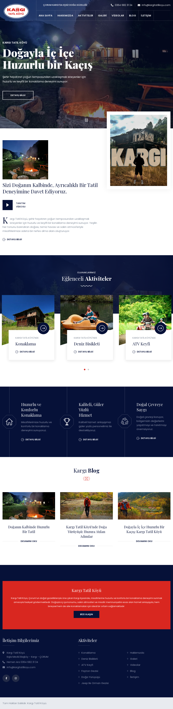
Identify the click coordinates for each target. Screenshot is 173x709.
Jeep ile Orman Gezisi (95, 683)
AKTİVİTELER (85, 15)
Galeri (133, 659)
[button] (84, 369)
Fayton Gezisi (89, 671)
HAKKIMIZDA (65, 15)
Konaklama (25, 343)
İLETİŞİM (146, 15)
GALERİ (102, 15)
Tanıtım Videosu (20, 205)
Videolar (135, 665)
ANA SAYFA (46, 15)
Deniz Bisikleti (87, 343)
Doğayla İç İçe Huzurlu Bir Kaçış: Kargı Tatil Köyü (144, 529)
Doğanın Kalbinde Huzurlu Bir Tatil (29, 529)
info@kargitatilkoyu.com (154, 5)
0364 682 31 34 (121, 5)
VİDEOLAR (118, 15)
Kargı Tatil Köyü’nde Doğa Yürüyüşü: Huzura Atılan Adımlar (86, 532)
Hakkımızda (137, 652)
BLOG (132, 15)
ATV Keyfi (141, 343)
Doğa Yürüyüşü (90, 677)
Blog (132, 671)
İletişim (134, 677)
